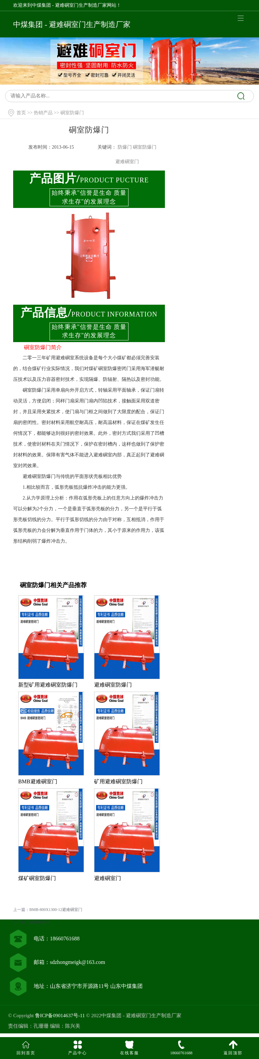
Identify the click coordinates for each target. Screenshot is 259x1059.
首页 (21, 112)
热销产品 (43, 112)
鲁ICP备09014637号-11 (60, 1015)
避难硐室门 (39, 929)
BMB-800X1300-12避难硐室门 (55, 917)
